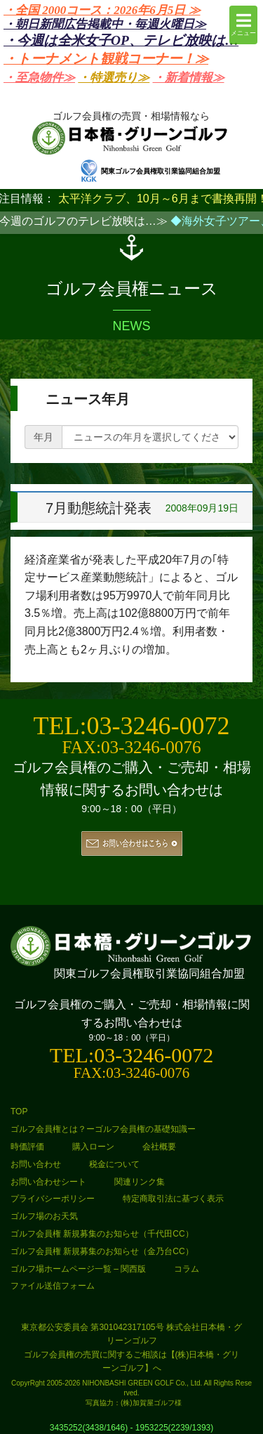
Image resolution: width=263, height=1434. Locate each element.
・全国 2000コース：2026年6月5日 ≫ (102, 10)
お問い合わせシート (48, 1182)
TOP (19, 1111)
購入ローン (93, 1147)
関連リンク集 (139, 1182)
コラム (186, 1269)
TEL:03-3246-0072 (132, 726)
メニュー (243, 24)
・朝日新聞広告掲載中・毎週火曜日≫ (105, 24)
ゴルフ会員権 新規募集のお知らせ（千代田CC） (102, 1234)
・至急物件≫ (39, 77)
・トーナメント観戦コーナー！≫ (106, 58)
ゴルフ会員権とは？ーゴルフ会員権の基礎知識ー (103, 1129)
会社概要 (159, 1147)
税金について (114, 1164)
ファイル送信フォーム (53, 1286)
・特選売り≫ (113, 77)
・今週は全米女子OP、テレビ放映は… (121, 40)
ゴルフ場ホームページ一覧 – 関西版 (78, 1269)
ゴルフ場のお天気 (44, 1216)
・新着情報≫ (188, 77)
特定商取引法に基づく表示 (173, 1199)
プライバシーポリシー (53, 1199)
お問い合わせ (36, 1164)
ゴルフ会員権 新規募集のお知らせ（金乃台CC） (102, 1251)
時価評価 (27, 1147)
